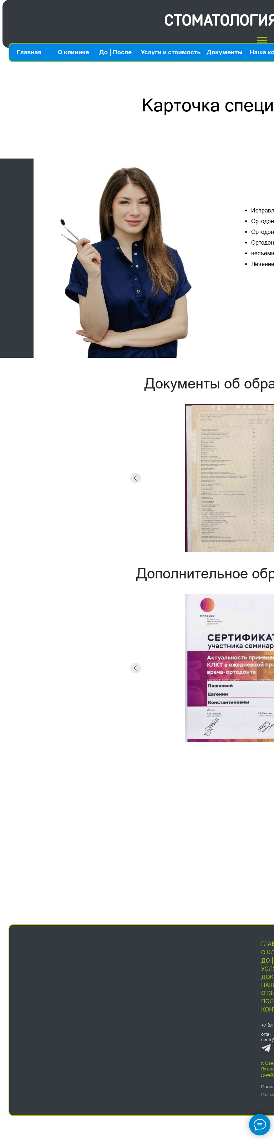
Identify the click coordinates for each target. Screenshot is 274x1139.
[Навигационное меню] (262, 40)
